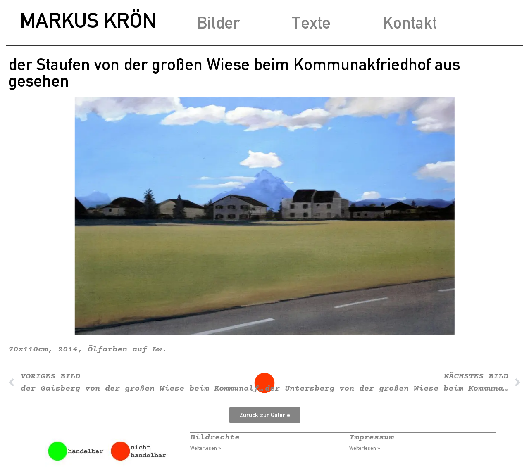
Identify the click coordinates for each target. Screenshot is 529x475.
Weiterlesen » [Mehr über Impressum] (364, 448)
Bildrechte (215, 437)
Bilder (218, 22)
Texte (311, 22)
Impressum (371, 437)
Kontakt (410, 22)
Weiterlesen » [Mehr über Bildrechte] (205, 448)
